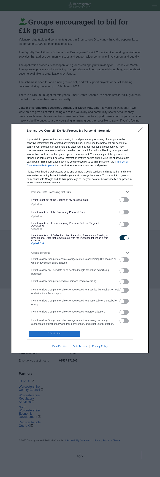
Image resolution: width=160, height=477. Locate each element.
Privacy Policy (100, 346)
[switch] (124, 199)
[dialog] (80, 238)
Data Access (80, 346)
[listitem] (80, 192)
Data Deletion (59, 346)
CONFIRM (54, 333)
